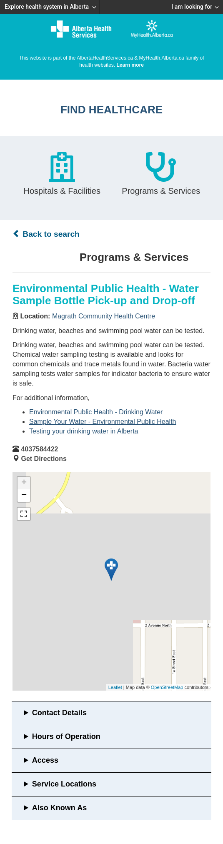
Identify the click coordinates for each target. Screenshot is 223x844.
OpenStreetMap (167, 687)
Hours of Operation (66, 736)
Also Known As (59, 808)
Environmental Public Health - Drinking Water (96, 412)
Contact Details (59, 713)
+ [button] (24, 483)
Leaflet (115, 687)
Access (45, 760)
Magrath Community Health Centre (103, 316)
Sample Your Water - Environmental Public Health (102, 421)
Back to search (46, 233)
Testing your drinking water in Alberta (83, 431)
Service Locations (64, 784)
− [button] (24, 495)
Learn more (130, 65)
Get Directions (43, 458)
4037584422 (39, 449)
